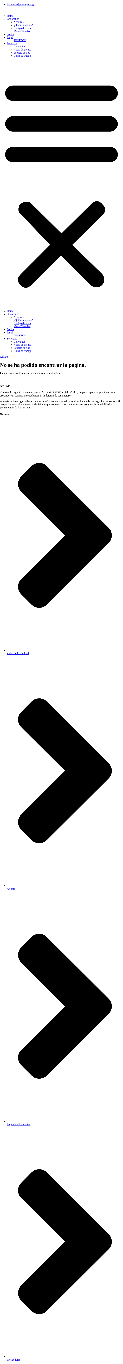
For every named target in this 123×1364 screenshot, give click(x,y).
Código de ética (22, 28)
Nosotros (19, 21)
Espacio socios (22, 52)
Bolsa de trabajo (22, 55)
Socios (10, 34)
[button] (61, 183)
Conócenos (13, 18)
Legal (10, 37)
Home (10, 15)
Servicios (12, 43)
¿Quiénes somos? (23, 25)
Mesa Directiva (22, 31)
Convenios (19, 46)
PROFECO (20, 40)
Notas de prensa (22, 49)
